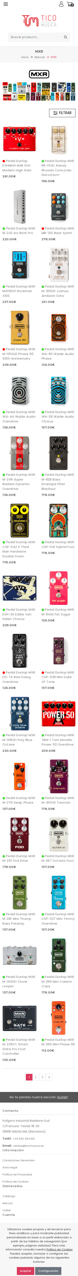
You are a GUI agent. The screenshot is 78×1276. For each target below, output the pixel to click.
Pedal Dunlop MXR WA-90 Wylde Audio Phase (58, 354)
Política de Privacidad (17, 1174)
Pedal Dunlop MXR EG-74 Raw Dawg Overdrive (18, 677)
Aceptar (25, 1271)
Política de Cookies (15, 1182)
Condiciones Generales (18, 1160)
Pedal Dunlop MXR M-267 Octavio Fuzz (58, 858)
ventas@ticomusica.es (28, 1146)
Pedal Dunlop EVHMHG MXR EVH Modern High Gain (17, 165)
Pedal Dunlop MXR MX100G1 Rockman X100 (18, 291)
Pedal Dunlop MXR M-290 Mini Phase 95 (58, 1042)
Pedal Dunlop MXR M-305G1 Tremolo (58, 800)
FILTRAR (62, 113)
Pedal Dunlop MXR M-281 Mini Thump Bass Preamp (18, 919)
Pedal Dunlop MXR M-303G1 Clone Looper (18, 981)
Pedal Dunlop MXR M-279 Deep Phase (18, 800)
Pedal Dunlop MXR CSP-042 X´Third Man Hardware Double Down (18, 549)
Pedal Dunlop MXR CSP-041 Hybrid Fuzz (58, 544)
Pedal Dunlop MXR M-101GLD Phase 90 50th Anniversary (18, 354)
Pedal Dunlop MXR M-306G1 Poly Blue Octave (18, 740)
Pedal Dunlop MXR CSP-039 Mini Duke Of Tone (58, 677)
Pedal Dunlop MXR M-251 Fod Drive (18, 858)
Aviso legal (9, 1167)
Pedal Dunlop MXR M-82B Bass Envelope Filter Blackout (58, 481)
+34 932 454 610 (24, 1139)
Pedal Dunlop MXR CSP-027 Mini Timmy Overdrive (58, 919)
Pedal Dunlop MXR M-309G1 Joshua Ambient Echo (58, 291)
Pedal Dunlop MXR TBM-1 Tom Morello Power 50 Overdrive (58, 740)
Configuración (48, 1271)
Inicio (25, 57)
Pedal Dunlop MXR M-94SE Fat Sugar (58, 611)
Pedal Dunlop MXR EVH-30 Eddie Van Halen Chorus (18, 614)
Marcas (40, 57)
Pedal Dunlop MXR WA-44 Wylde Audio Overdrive (19, 416)
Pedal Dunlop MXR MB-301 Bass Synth (58, 230)
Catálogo (8, 1196)
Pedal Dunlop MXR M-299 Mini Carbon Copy (58, 981)
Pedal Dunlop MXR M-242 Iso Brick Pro (18, 230)
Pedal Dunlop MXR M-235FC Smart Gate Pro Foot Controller (18, 1046)
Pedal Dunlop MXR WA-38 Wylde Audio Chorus (58, 416)
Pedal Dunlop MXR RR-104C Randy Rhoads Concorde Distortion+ (58, 168)
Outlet (62, 1097)
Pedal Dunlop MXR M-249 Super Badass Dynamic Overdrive (18, 481)
